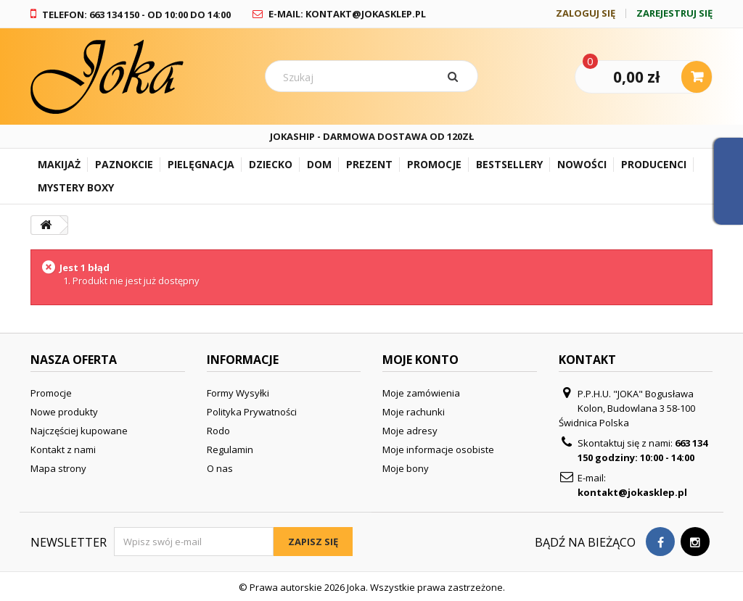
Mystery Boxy (76, 187)
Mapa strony (58, 468)
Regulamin (230, 449)
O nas (220, 468)
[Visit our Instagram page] (695, 542)
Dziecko (270, 164)
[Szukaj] (455, 76)
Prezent (369, 164)
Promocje (434, 164)
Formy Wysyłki (238, 392)
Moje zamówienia (421, 392)
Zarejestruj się (674, 13)
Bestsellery (509, 164)
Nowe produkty (64, 411)
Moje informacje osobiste (438, 449)
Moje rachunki (413, 411)
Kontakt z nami (63, 449)
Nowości (582, 164)
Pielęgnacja (201, 164)
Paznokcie (124, 164)
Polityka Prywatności (252, 411)
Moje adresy (410, 430)
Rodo (218, 430)
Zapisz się (313, 541)
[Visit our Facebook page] (660, 542)
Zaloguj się (585, 13)
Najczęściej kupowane (79, 430)
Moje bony (405, 468)
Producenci (653, 164)
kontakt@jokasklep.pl (632, 492)
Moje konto (420, 360)
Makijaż (59, 164)
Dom (319, 164)
